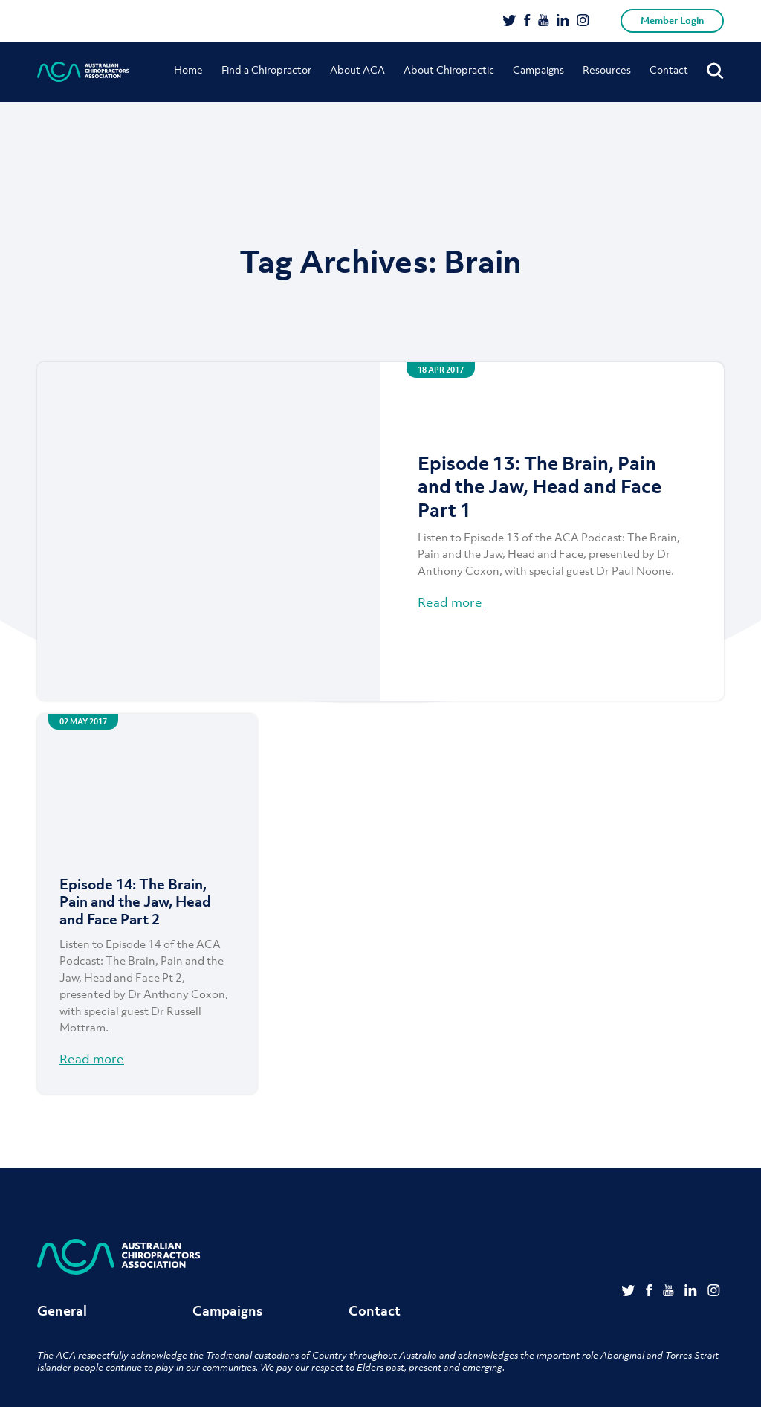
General (62, 1310)
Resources (607, 69)
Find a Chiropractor (266, 69)
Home (188, 69)
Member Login (672, 20)
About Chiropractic (449, 69)
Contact (669, 69)
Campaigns (538, 69)
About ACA (357, 69)
